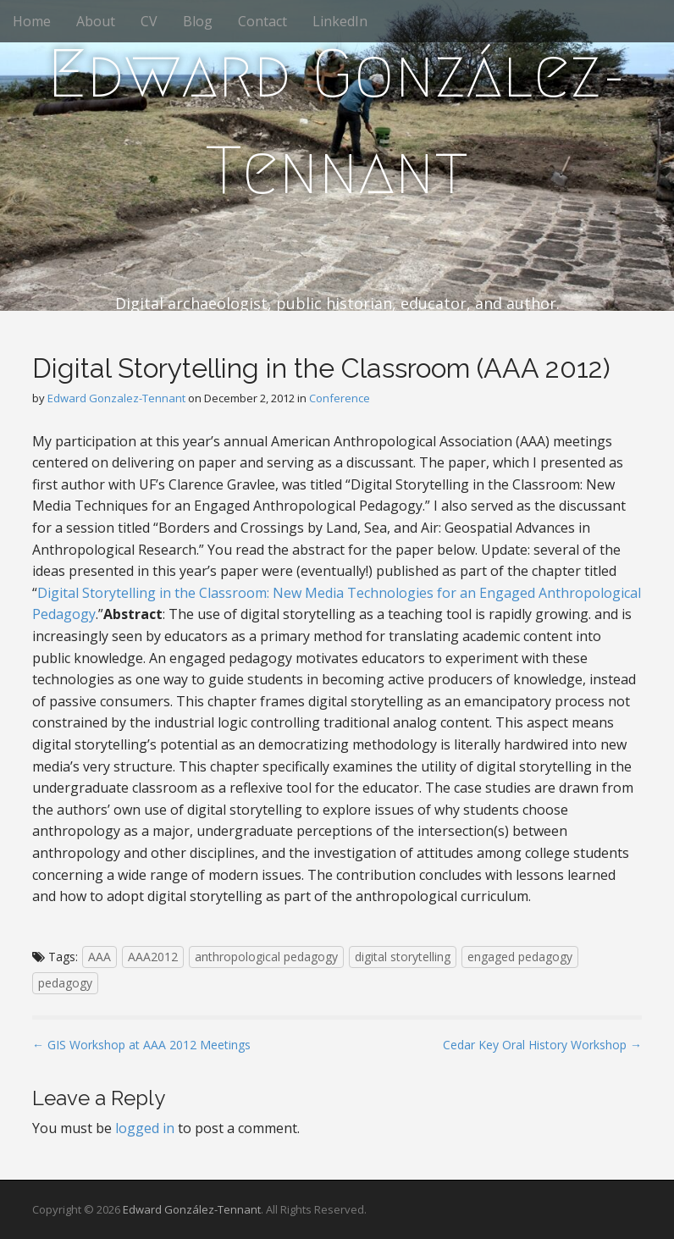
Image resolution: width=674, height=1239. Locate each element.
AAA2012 (153, 957)
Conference (339, 398)
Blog (198, 21)
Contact (262, 21)
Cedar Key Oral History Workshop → (542, 1045)
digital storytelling (402, 957)
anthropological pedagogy (266, 957)
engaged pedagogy (519, 957)
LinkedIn (339, 21)
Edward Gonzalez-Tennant (116, 398)
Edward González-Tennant (337, 122)
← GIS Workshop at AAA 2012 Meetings (141, 1045)
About (95, 21)
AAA (99, 957)
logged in (144, 1128)
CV (149, 21)
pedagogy (65, 983)
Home (32, 21)
